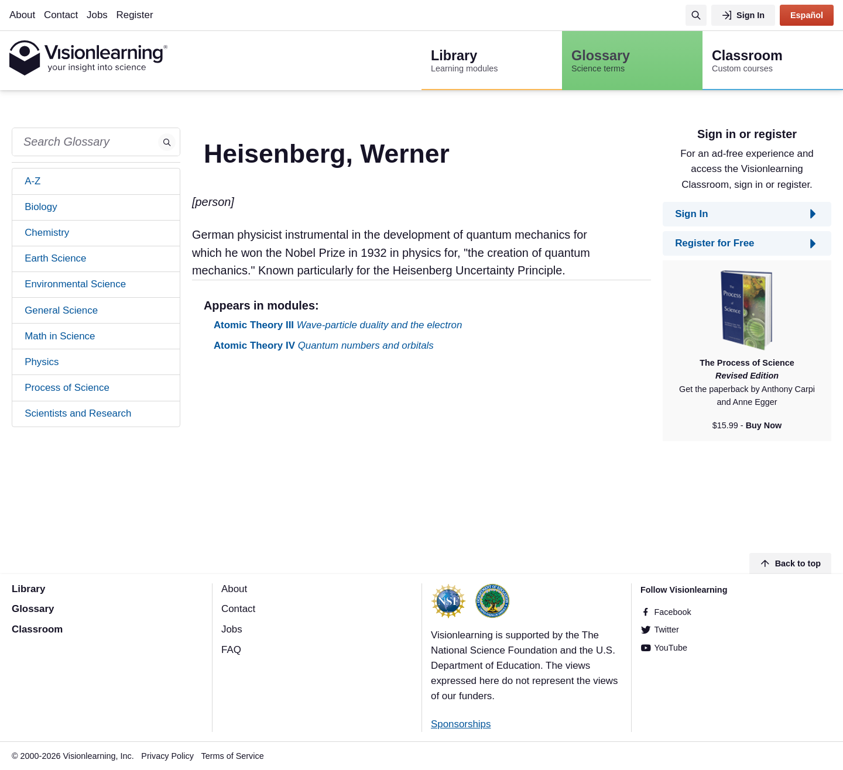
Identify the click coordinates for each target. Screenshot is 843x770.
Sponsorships (461, 724)
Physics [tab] (42, 361)
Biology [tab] (41, 206)
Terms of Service (232, 756)
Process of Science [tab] (67, 387)
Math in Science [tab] (60, 336)
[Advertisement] (421, 454)
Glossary (33, 608)
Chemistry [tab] (47, 232)
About (22, 14)
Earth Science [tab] (55, 258)
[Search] (696, 15)
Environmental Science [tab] (75, 284)
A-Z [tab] (32, 181)
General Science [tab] (61, 310)
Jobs (97, 14)
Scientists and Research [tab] (78, 413)
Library (28, 588)
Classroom (37, 629)
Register (134, 14)
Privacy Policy (167, 756)
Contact (61, 14)
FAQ (231, 649)
